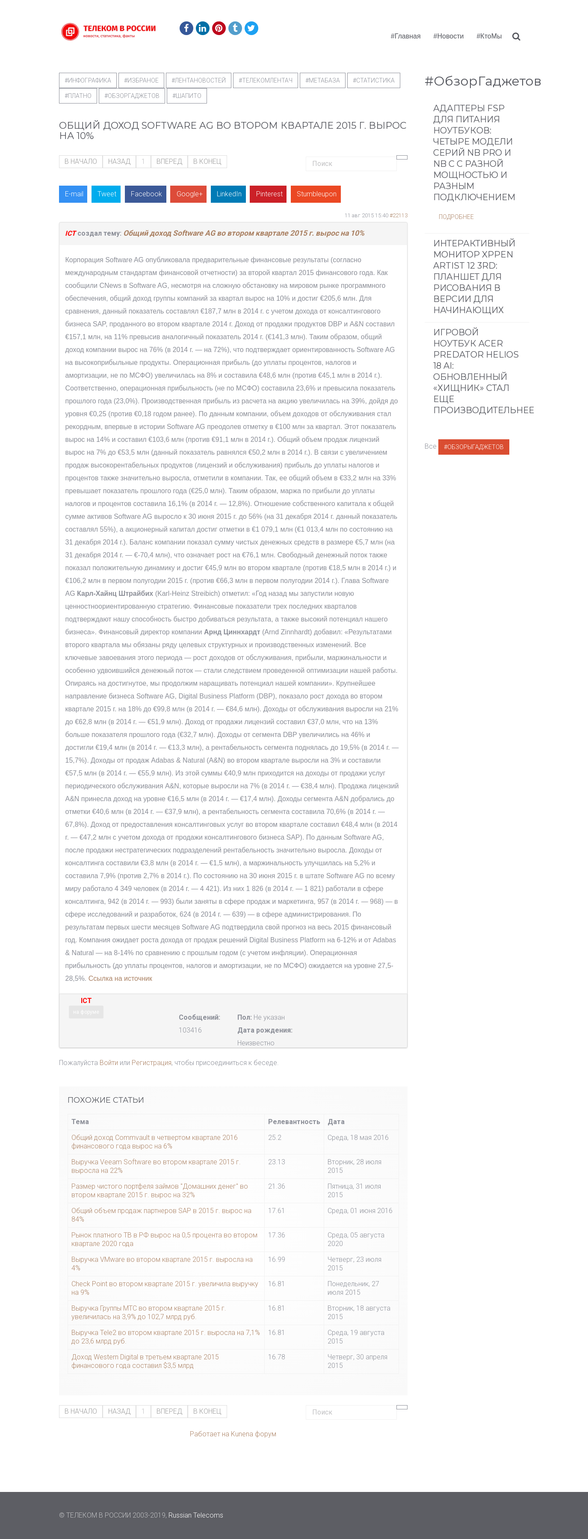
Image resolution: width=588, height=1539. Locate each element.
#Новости (449, 36)
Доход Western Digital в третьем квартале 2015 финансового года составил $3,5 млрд (145, 1361)
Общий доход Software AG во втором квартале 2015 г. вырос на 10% (243, 233)
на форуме (86, 1012)
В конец (207, 161)
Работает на (209, 1434)
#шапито (186, 95)
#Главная (406, 36)
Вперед (169, 161)
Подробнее (456, 216)
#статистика (374, 80)
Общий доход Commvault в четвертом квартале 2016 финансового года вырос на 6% (154, 1142)
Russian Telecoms (195, 1515)
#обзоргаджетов (132, 95)
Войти (109, 1063)
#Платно (78, 95)
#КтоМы (489, 36)
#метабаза (322, 80)
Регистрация (151, 1063)
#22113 (399, 215)
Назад (119, 161)
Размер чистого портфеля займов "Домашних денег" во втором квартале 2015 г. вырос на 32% (159, 1190)
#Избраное (141, 80)
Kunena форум (253, 1434)
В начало (81, 161)
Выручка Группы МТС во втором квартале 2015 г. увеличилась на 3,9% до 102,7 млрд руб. (148, 1312)
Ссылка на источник (120, 978)
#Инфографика (88, 80)
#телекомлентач (266, 80)
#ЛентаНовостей (198, 80)
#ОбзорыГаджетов (474, 447)
